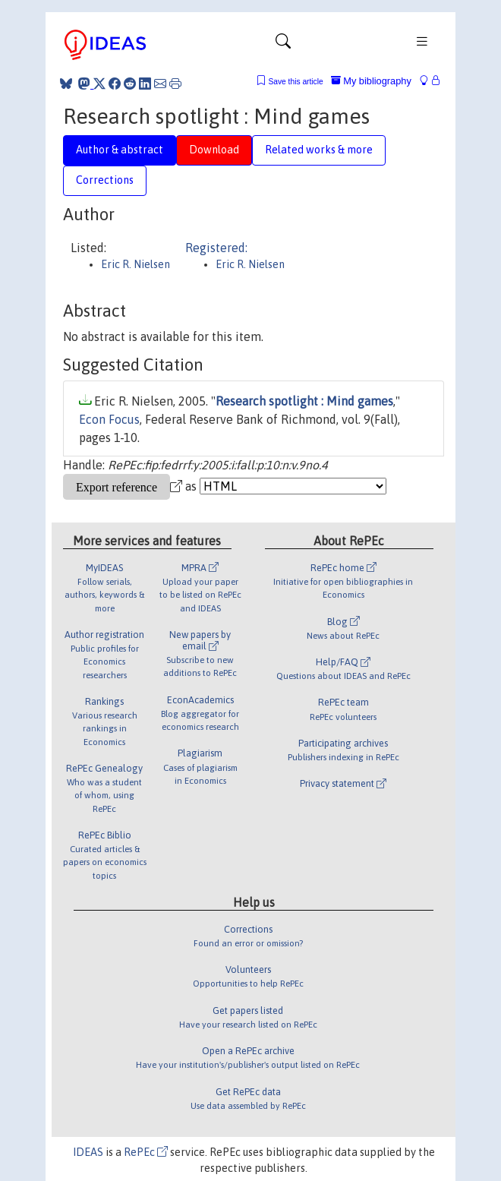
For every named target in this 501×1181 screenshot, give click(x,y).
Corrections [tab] (105, 180)
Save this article (295, 81)
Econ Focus (109, 419)
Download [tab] (214, 150)
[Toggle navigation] (283, 45)
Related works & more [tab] (319, 150)
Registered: (216, 247)
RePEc (146, 1152)
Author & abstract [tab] (119, 150)
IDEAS (88, 1152)
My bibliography (371, 81)
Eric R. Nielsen (135, 264)
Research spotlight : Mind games (304, 401)
